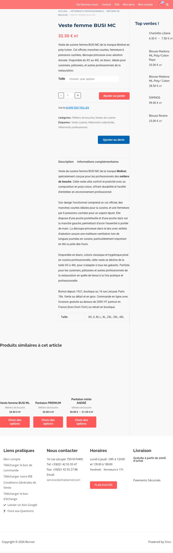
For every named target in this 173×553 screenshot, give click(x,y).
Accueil (63, 11)
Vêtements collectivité (101, 122)
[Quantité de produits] (69, 95)
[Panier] (161, 4)
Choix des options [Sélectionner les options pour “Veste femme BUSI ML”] (15, 423)
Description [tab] (66, 162)
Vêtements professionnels (87, 11)
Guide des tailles (77, 107)
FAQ (117, 4)
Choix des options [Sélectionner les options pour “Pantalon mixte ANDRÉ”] (81, 423)
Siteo (168, 543)
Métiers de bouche (83, 117)
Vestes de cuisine (105, 117)
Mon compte (145, 4)
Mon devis (129, 4)
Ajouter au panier (114, 95)
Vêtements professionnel (72, 127)
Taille (61, 78)
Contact (106, 4)
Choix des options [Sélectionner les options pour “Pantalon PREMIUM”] (48, 423)
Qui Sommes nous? (87, 4)
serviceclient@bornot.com (63, 481)
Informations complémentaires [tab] (98, 162)
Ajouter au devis (113, 140)
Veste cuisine (79, 122)
